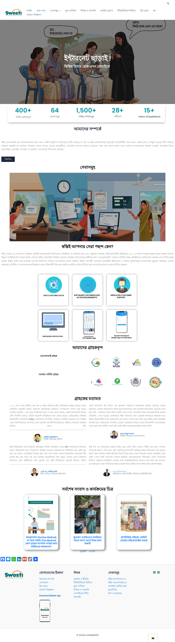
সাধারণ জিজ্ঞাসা (34, 14)
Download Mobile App (50, 595)
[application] (59, 11)
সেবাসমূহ (55, 11)
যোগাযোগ (43, 582)
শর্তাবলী (77, 597)
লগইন (29, 10)
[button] (168, 3)
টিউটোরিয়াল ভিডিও (126, 10)
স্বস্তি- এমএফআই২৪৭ (117, 582)
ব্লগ (154, 10)
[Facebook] (154, 572)
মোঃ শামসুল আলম (127, 434)
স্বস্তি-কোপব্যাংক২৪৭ (117, 579)
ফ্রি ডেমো (144, 10)
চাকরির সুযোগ (106, 10)
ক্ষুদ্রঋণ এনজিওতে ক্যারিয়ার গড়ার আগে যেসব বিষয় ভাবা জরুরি (87, 540)
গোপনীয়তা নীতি (81, 593)
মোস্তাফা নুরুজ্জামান (51, 437)
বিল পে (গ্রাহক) (115, 593)
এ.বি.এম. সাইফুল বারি (49, 471)
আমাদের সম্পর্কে (46, 579)
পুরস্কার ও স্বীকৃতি (81, 579)
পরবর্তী (92, 551)
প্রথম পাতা (41, 10)
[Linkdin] (158, 572)
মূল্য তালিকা (70, 10)
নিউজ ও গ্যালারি (88, 10)
